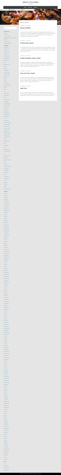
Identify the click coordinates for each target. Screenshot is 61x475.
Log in (5, 463)
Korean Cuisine (6, 116)
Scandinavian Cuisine (7, 159)
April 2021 (5, 318)
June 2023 (5, 264)
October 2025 (6, 208)
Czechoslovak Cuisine (7, 85)
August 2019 (6, 359)
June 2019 (5, 363)
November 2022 (6, 278)
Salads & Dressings (7, 155)
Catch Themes (38, 473)
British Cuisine (6, 70)
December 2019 (6, 351)
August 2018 (6, 384)
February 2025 (6, 224)
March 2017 (6, 419)
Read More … (36, 36)
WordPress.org (6, 470)
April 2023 (5, 268)
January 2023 (6, 274)
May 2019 (5, 365)
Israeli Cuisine (6, 110)
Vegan (24, 9)
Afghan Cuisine (6, 47)
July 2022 (5, 287)
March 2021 (6, 320)
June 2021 (5, 314)
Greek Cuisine (6, 101)
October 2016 (6, 430)
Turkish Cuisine (6, 176)
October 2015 (6, 453)
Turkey (5, 174)
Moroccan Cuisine (7, 135)
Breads (5, 66)
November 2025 (6, 206)
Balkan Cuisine (6, 60)
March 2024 (6, 245)
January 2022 (6, 299)
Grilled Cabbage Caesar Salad (30, 58)
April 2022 (5, 293)
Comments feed (6, 468)
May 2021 (5, 316)
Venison (5, 186)
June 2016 (5, 436)
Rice (4, 153)
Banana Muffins (25, 28)
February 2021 (6, 322)
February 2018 (6, 397)
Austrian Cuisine (6, 58)
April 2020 (5, 343)
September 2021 (6, 307)
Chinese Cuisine (6, 83)
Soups (5, 162)
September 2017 (6, 407)
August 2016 (6, 432)
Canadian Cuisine (6, 74)
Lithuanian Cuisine (7, 124)
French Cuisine (6, 95)
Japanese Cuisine (6, 114)
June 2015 (5, 459)
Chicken (5, 81)
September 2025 (6, 210)
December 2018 (6, 376)
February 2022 (6, 297)
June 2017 (5, 413)
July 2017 (5, 411)
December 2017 (6, 401)
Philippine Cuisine (7, 141)
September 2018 (6, 382)
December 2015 (6, 449)
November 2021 (6, 303)
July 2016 (5, 434)
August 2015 (6, 455)
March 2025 (6, 222)
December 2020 (6, 326)
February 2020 (6, 347)
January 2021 (6, 324)
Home (25, 7)
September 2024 (6, 235)
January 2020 (6, 349)
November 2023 (6, 253)
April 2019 (5, 368)
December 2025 (6, 203)
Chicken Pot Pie (6, 41)
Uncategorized (12, 9)
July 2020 (5, 336)
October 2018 (6, 380)
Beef (4, 62)
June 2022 (5, 289)
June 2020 (5, 338)
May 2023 (5, 266)
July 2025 (5, 214)
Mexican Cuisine (6, 130)
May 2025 (5, 218)
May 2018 (5, 390)
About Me (30, 7)
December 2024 (6, 228)
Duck (4, 91)
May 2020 (5, 341)
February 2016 (6, 444)
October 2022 (6, 280)
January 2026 (6, 201)
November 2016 (6, 428)
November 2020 (6, 328)
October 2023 (6, 255)
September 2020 (6, 332)
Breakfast (5, 68)
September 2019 (6, 357)
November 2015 (6, 451)
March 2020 (6, 345)
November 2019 (6, 353)
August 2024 (6, 237)
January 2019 (6, 374)
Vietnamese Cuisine (7, 189)
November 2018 (6, 378)
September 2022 (6, 282)
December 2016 (6, 426)
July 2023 (5, 262)
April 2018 (5, 392)
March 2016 (6, 442)
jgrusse (29, 25)
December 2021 (6, 301)
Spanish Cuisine (6, 170)
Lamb (5, 118)
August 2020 (6, 334)
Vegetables (5, 182)
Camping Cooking (7, 72)
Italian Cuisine (6, 112)
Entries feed (6, 466)
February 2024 (6, 247)
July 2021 (5, 311)
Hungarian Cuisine (7, 105)
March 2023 (6, 270)
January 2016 (6, 446)
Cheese (5, 78)
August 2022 (6, 284)
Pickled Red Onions (27, 43)
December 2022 (6, 276)
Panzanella (5, 33)
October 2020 (6, 330)
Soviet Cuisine (6, 168)
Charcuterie (6, 76)
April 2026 (5, 195)
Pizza (5, 143)
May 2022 (5, 291)
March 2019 (6, 370)
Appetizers (5, 54)
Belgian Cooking (6, 64)
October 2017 (6, 405)
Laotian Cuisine (6, 120)
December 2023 (6, 251)
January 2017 (6, 424)
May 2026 (5, 193)
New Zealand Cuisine (7, 137)
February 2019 (6, 372)
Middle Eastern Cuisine (7, 132)
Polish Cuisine (6, 145)
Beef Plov (23, 88)
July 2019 (5, 361)
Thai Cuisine (6, 172)
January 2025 (6, 226)
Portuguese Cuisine (7, 149)
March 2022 (6, 295)
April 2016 (5, 440)
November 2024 (6, 230)
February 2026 (6, 199)
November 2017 (6, 403)
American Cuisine (6, 51)
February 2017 (6, 422)
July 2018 (5, 386)
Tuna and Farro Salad (27, 73)
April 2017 (5, 417)
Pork (4, 147)
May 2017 (5, 415)
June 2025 (5, 216)
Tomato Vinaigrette (7, 35)
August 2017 (6, 409)
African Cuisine (6, 49)
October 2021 (6, 305)
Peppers (5, 139)
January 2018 (6, 399)
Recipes (35, 7)
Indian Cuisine (6, 108)
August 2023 (6, 260)
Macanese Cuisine (7, 126)
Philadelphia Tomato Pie (8, 43)
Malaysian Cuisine (7, 128)
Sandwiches (6, 157)
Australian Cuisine (7, 56)
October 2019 (6, 355)
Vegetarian (5, 184)
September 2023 (6, 257)
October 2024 (6, 233)
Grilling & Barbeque (7, 103)
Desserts (5, 87)
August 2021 (6, 309)
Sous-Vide (5, 164)
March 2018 (6, 395)
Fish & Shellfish (6, 93)
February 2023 (6, 272)
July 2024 (5, 239)
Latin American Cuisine (7, 122)
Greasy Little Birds (30, 2)
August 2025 (6, 212)
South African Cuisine (7, 166)
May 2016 (5, 438)
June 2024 (5, 241)
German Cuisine (6, 99)
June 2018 (5, 388)
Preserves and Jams (7, 151)
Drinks (5, 89)
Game (5, 97)
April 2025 (5, 220)
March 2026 (6, 197)
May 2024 (5, 243)
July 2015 (5, 457)
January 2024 (6, 249)
